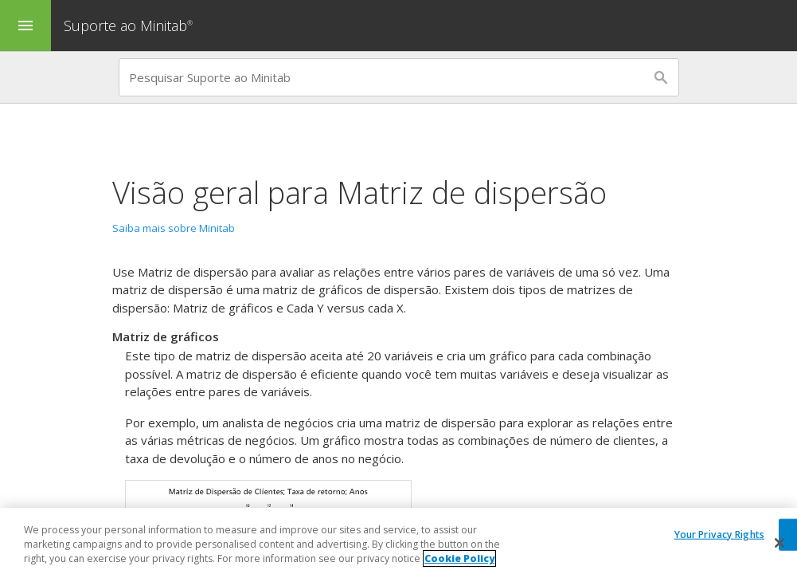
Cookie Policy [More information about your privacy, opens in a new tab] (459, 560)
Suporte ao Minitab (130, 25)
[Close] (779, 543)
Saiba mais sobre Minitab (173, 228)
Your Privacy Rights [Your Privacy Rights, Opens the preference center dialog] (719, 534)
